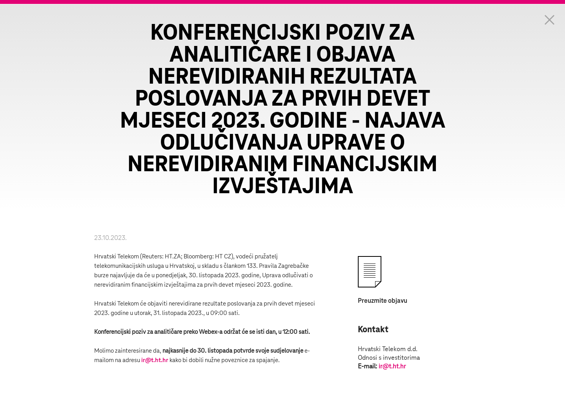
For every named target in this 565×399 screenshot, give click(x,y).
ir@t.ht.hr (154, 360)
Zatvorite (549, 19)
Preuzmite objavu (382, 300)
